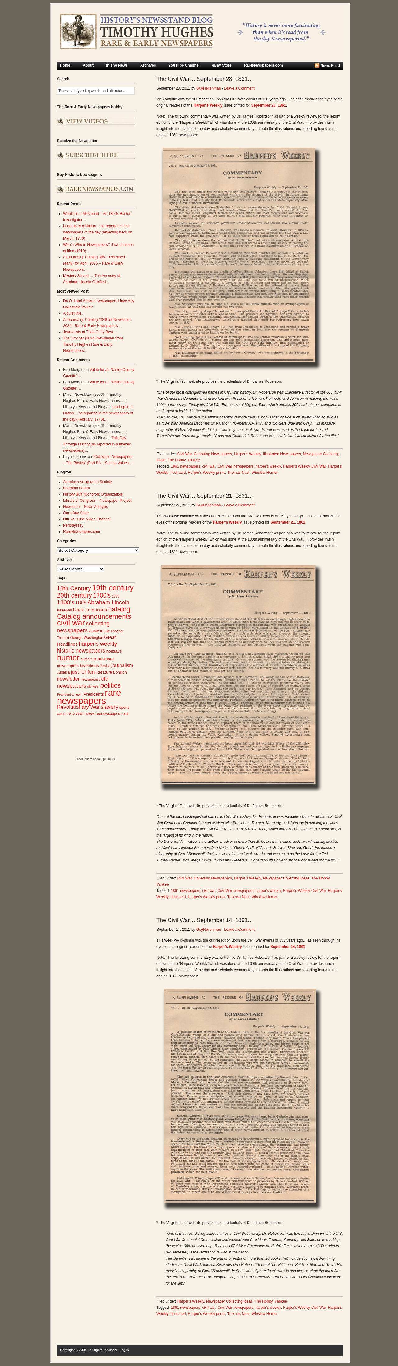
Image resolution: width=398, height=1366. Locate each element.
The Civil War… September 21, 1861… (204, 496)
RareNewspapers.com (263, 65)
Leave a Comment (239, 88)
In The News (117, 65)
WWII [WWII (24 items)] (80, 714)
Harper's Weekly (247, 454)
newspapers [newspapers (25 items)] (90, 679)
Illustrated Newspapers (282, 454)
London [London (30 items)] (120, 672)
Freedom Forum (76, 488)
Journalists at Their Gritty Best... (89, 332)
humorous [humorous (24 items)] (88, 659)
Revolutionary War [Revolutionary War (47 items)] (78, 707)
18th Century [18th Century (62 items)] (74, 588)
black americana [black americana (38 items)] (90, 609)
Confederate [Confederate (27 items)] (99, 631)
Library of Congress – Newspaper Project (97, 500)
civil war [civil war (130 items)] (71, 622)
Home (65, 65)
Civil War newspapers (235, 466)
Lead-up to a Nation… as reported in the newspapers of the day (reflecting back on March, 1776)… (97, 232)
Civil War (184, 454)
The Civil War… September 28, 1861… (204, 79)
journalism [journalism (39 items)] (122, 665)
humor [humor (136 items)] (68, 657)
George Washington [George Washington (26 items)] (86, 637)
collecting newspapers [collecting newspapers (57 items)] (83, 627)
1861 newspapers (185, 466)
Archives (148, 65)
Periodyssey (73, 525)
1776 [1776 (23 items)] (116, 596)
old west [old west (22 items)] (93, 686)
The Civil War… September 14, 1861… (204, 920)
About (88, 65)
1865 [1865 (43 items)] (80, 602)
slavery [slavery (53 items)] (109, 707)
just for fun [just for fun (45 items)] (83, 672)
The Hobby (177, 460)
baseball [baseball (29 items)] (64, 610)
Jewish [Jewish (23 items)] (105, 665)
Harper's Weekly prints (206, 472)
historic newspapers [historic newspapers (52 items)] (81, 651)
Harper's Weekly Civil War (304, 466)
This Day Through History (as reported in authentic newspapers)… (97, 444)
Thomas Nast (238, 472)
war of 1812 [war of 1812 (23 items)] (66, 714)
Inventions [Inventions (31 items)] (89, 665)
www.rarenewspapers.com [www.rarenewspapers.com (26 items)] (107, 714)
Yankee (193, 460)
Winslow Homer (265, 472)
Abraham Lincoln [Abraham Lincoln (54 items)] (108, 602)
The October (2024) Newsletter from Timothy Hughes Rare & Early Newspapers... (93, 344)
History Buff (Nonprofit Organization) (93, 494)
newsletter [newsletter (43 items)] (68, 678)
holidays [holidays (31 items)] (114, 651)
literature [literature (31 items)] (104, 672)
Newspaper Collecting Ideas (286, 878)
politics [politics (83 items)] (110, 685)
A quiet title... (74, 313)
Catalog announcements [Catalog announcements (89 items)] (94, 616)
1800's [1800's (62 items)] (65, 602)
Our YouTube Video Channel (86, 519)
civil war (208, 466)
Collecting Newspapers (213, 454)
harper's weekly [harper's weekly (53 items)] (98, 644)
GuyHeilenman (208, 88)
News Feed (330, 65)
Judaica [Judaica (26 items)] (63, 672)
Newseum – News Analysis (85, 507)
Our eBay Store (76, 513)
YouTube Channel (184, 65)
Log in (124, 1350)
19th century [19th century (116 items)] (113, 588)
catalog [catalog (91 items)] (119, 609)
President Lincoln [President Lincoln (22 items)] (69, 694)
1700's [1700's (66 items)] (102, 595)
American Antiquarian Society (87, 482)
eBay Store (222, 65)
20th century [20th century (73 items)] (74, 595)
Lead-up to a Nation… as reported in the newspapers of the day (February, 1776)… (98, 413)
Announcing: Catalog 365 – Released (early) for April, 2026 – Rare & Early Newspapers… (94, 263)
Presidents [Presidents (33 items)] (93, 694)
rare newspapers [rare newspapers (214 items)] (89, 696)
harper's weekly (268, 466)
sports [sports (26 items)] (124, 707)
